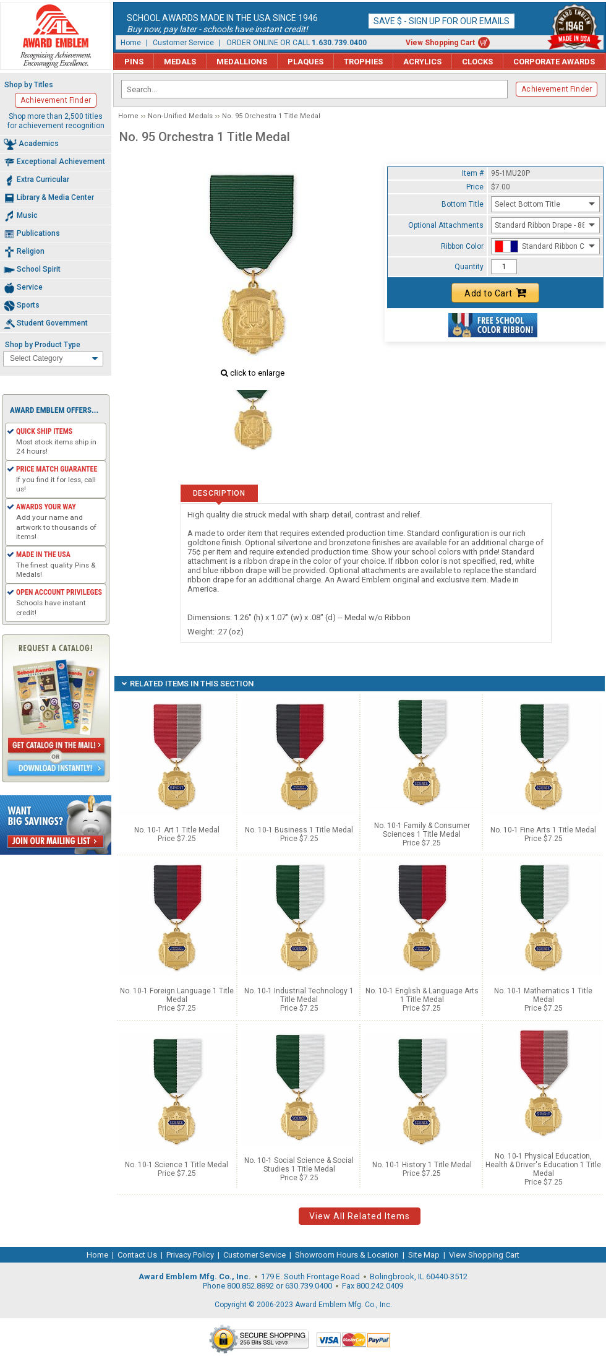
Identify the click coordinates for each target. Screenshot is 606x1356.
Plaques (305, 61)
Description (219, 493)
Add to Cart (495, 292)
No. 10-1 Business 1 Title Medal (299, 830)
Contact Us (137, 1254)
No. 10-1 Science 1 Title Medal (176, 1164)
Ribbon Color (462, 246)
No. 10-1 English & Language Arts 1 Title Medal (422, 995)
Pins (133, 61)
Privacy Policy (190, 1254)
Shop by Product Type (42, 344)
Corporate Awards (554, 61)
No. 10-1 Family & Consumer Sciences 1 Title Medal (422, 830)
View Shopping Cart (440, 42)
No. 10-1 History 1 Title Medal (422, 1164)
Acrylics (422, 61)
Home (131, 42)
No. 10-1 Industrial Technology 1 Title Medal (299, 995)
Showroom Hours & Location (347, 1254)
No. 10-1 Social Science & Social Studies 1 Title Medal (299, 1164)
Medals (180, 61)
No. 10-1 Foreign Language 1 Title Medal (177, 995)
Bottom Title (463, 204)
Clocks (477, 61)
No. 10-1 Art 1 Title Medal (177, 830)
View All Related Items (359, 1216)
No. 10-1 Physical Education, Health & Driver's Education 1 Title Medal (543, 1165)
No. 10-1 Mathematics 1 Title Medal (543, 995)
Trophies (363, 61)
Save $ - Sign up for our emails (441, 21)
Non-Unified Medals (180, 116)
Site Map (424, 1254)
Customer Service (183, 42)
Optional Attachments (446, 225)
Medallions (241, 61)
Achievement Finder (556, 89)
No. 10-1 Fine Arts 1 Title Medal (543, 830)
